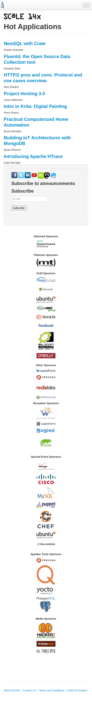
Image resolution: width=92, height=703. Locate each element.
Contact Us (29, 690)
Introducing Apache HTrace (33, 156)
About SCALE (12, 690)
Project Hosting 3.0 (24, 93)
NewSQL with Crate (25, 43)
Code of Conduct (77, 690)
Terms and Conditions (51, 690)
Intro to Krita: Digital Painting (35, 106)
